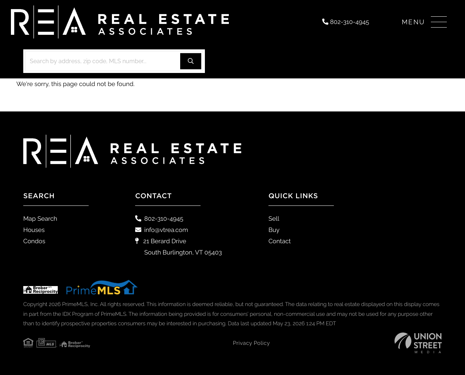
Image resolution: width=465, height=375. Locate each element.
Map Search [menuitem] (40, 218)
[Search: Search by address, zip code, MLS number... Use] (114, 61)
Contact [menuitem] (279, 241)
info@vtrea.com (161, 229)
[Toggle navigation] (424, 22)
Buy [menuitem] (274, 229)
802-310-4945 (345, 21)
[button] (190, 61)
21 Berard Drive (178, 246)
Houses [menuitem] (34, 229)
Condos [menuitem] (34, 241)
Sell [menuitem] (273, 218)
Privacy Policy (251, 343)
